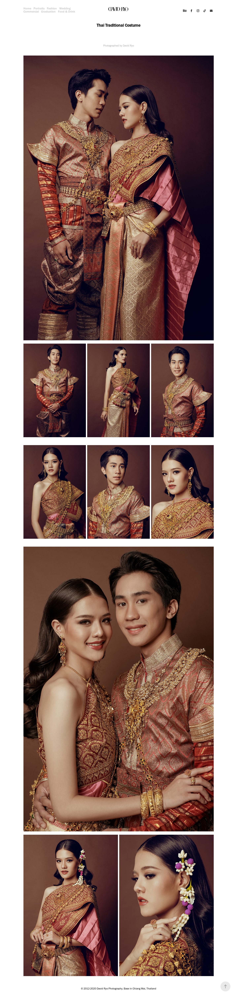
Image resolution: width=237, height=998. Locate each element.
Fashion (52, 8)
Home (27, 8)
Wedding (65, 8)
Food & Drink (66, 11)
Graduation (48, 11)
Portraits (39, 8)
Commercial (31, 11)
